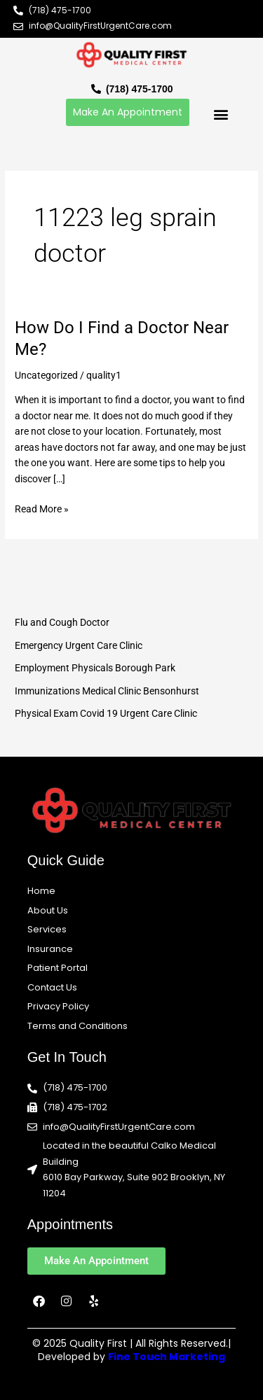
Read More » (42, 507)
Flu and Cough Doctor (62, 622)
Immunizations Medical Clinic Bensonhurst (107, 690)
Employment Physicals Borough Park (95, 667)
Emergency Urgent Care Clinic (78, 645)
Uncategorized (46, 375)
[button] (220, 113)
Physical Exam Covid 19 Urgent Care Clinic (106, 713)
